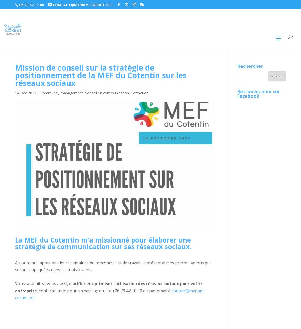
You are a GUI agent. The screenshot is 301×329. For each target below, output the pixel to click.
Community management (61, 93)
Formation (139, 93)
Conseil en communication (107, 93)
